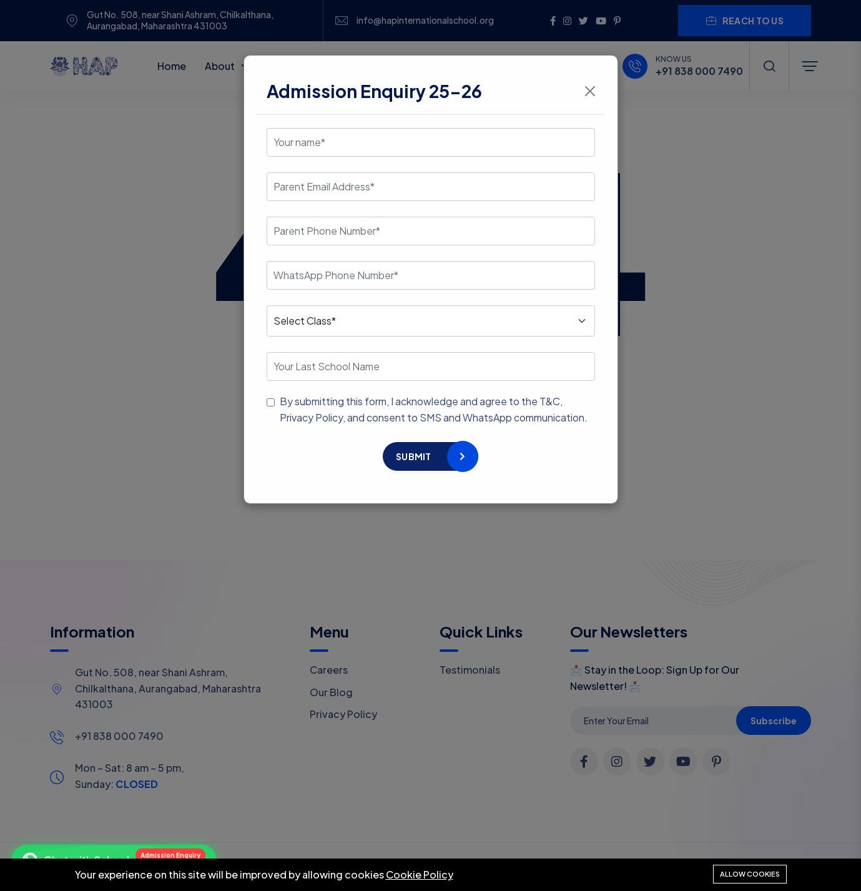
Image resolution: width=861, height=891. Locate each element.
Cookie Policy (419, 874)
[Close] (590, 91)
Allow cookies (750, 874)
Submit (413, 456)
